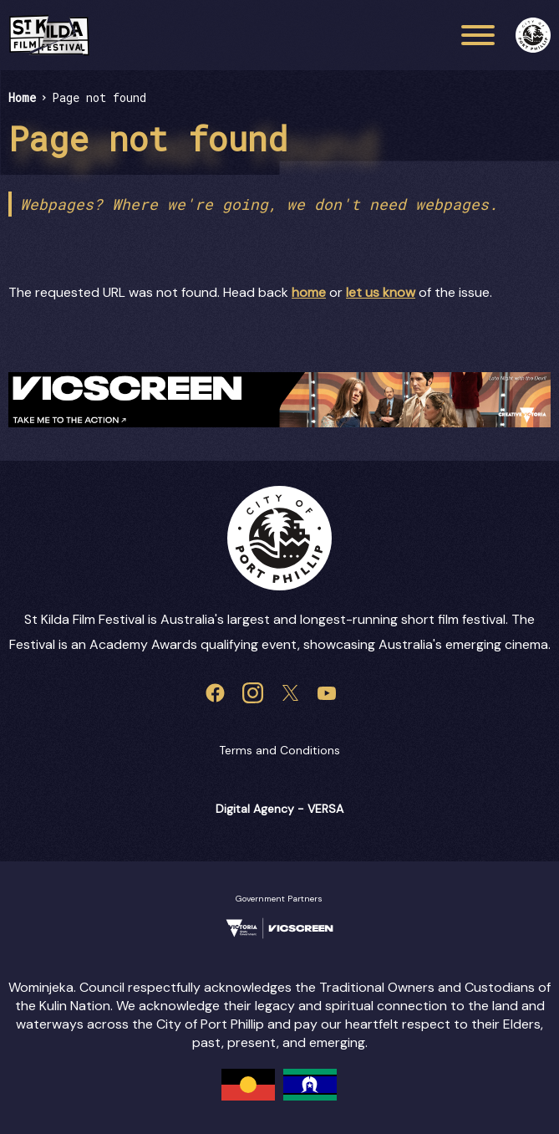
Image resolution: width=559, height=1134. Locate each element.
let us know (380, 292)
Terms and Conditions (279, 750)
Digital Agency (255, 808)
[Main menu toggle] (478, 35)
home (309, 292)
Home (22, 97)
